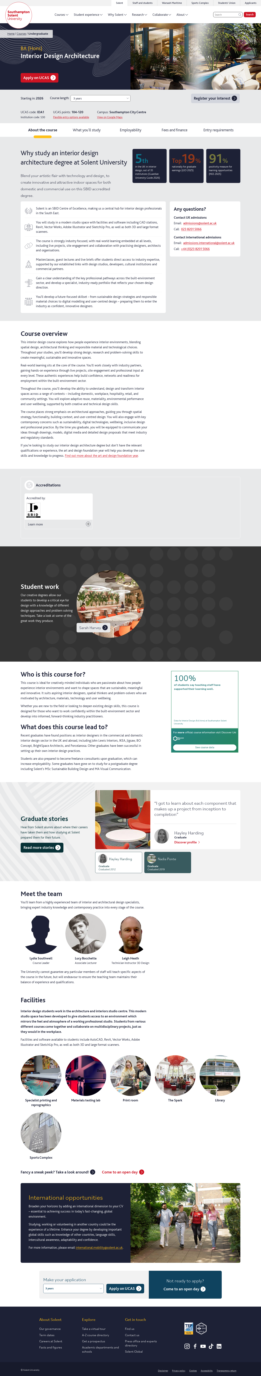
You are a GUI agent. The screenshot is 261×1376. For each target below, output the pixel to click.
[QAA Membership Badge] (201, 1329)
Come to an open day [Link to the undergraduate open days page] (123, 1171)
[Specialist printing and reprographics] (41, 1081)
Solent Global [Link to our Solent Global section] (134, 1351)
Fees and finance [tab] (174, 130)
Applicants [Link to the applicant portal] (250, 2)
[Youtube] (203, 1348)
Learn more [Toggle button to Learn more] (59, 524)
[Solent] (18, 15)
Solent (119, 2)
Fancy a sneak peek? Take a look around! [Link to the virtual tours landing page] (58, 1171)
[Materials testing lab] (85, 1079)
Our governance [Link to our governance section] (50, 1328)
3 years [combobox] (101, 98)
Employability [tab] (130, 130)
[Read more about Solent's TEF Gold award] (188, 1329)
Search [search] (250, 14)
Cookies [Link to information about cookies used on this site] (193, 1370)
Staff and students (142, 2)
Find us (129, 1328)
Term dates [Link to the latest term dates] (46, 1335)
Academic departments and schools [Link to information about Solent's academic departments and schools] (100, 1349)
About (182, 16)
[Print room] (130, 1079)
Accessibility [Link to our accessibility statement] (207, 1370)
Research (139, 16)
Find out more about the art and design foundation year (101, 456)
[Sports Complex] (41, 1136)
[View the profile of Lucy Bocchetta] (85, 939)
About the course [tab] (42, 130)
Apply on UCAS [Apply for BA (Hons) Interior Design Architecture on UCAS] (39, 77)
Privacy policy (178, 1370)
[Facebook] (195, 1348)
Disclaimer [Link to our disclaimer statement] (163, 1370)
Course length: (59, 98)
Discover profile (187, 842)
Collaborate (161, 16)
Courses (61, 16)
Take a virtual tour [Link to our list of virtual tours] (94, 1328)
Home (10, 33)
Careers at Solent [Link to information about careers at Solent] (50, 1341)
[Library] (220, 1079)
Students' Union (226, 2)
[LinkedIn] (219, 1348)
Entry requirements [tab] (218, 130)
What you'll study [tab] (87, 130)
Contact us (132, 1335)
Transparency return (226, 1370)
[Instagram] (187, 1348)
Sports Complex (200, 2)
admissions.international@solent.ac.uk (209, 243)
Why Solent (117, 16)
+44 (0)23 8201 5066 (195, 249)
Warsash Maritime (172, 2)
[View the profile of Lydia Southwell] (41, 939)
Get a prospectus (93, 1341)
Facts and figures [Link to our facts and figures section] (50, 1347)
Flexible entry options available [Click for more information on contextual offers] (71, 117)
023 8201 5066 (191, 229)
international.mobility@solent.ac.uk (99, 1247)
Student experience (88, 16)
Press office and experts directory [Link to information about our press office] (141, 1343)
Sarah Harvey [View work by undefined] (93, 627)
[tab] (118, 862)
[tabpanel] (130, 704)
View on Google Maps (110, 117)
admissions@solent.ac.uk (200, 223)
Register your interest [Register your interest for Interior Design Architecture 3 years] (215, 98)
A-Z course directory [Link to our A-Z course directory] (95, 1335)
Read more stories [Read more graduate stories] (42, 847)
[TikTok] (211, 1348)
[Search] (228, 14)
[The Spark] (175, 1079)
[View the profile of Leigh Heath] (130, 939)
